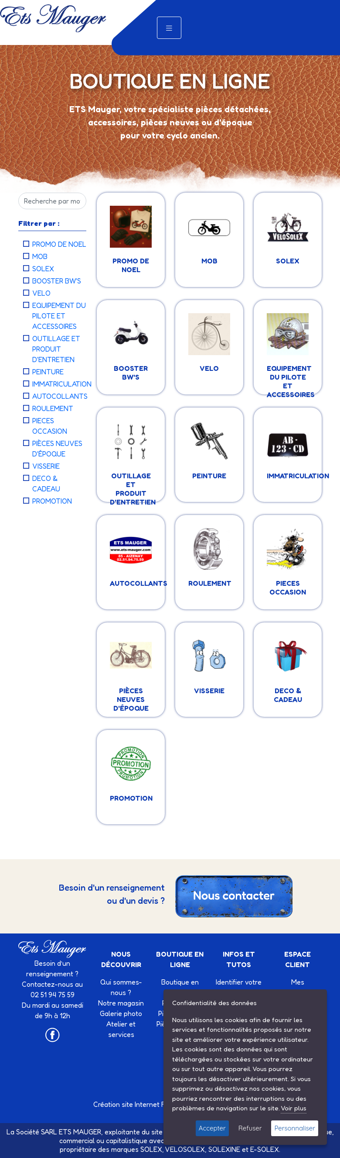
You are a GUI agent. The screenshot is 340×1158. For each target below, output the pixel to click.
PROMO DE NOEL (59, 244)
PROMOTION (52, 501)
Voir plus (293, 1108)
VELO (41, 293)
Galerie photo (121, 1013)
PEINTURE (48, 371)
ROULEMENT (52, 408)
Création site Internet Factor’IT (141, 1104)
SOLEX (43, 268)
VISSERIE (46, 466)
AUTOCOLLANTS (60, 396)
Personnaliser (294, 1128)
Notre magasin (121, 1003)
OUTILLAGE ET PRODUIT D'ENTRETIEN (56, 349)
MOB (40, 256)
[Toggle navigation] (169, 28)
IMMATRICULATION (62, 384)
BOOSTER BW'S (56, 281)
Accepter (212, 1128)
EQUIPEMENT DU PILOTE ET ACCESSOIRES (59, 316)
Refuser (250, 1128)
